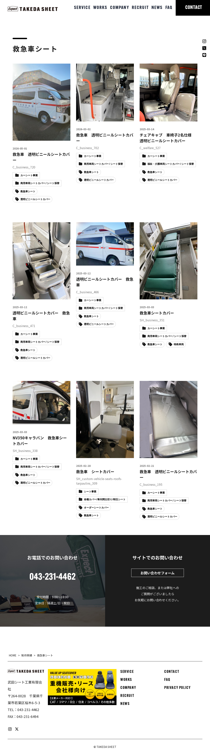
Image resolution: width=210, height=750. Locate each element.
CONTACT (193, 7)
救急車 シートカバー (95, 471)
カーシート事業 (29, 175)
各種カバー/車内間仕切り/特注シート (105, 499)
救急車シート (27, 191)
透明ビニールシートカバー (35, 199)
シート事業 (90, 492)
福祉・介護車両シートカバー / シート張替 (170, 164)
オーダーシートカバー (96, 508)
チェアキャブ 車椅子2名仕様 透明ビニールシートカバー (167, 137)
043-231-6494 (27, 716)
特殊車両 (179, 344)
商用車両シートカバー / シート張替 (39, 183)
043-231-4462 (28, 709)
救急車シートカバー (157, 313)
